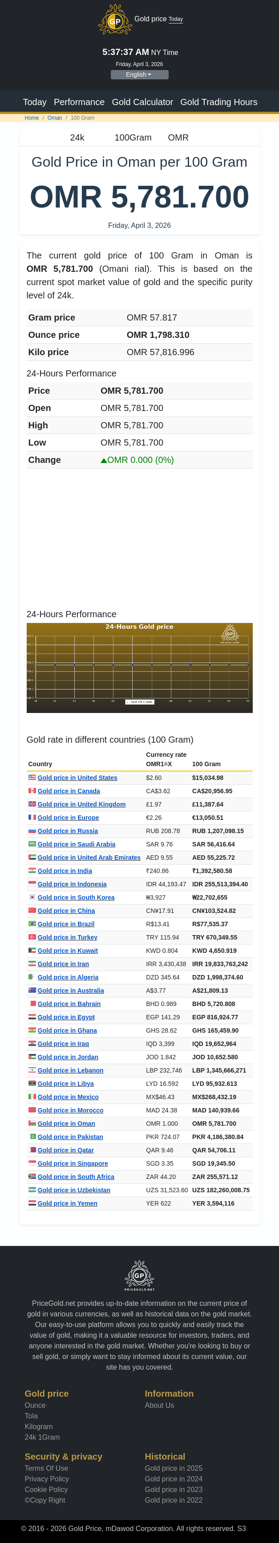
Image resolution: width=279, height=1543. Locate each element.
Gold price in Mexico (63, 1096)
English (136, 74)
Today (35, 102)
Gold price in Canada (64, 791)
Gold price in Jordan (63, 1057)
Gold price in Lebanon (66, 1070)
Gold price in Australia (66, 990)
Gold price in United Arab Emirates (84, 857)
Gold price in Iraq (58, 1043)
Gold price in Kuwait (63, 950)
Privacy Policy (47, 1479)
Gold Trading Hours (218, 102)
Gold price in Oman (61, 1123)
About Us (159, 1405)
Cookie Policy (46, 1489)
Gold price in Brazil (61, 924)
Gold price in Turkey (63, 937)
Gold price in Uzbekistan (69, 1190)
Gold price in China (61, 910)
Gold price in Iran (58, 963)
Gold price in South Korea (71, 897)
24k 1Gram (42, 1437)
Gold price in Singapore (68, 1163)
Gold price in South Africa (71, 1176)
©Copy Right (45, 1500)
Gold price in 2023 (174, 1489)
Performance (79, 102)
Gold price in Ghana (62, 1030)
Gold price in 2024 (174, 1479)
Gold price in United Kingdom (77, 804)
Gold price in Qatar (61, 1150)
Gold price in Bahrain (64, 1003)
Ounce (35, 1405)
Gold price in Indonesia (67, 884)
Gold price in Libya (61, 1083)
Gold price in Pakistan (65, 1136)
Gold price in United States (72, 777)
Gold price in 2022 (174, 1500)
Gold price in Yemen (63, 1203)
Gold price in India (60, 870)
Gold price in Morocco (66, 1110)
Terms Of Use (47, 1468)
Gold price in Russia (63, 830)
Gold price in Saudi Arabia (72, 844)
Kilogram (39, 1426)
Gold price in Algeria (63, 977)
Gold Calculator (142, 102)
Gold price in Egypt (61, 1017)
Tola (31, 1416)
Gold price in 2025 (174, 1468)
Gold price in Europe (63, 817)
